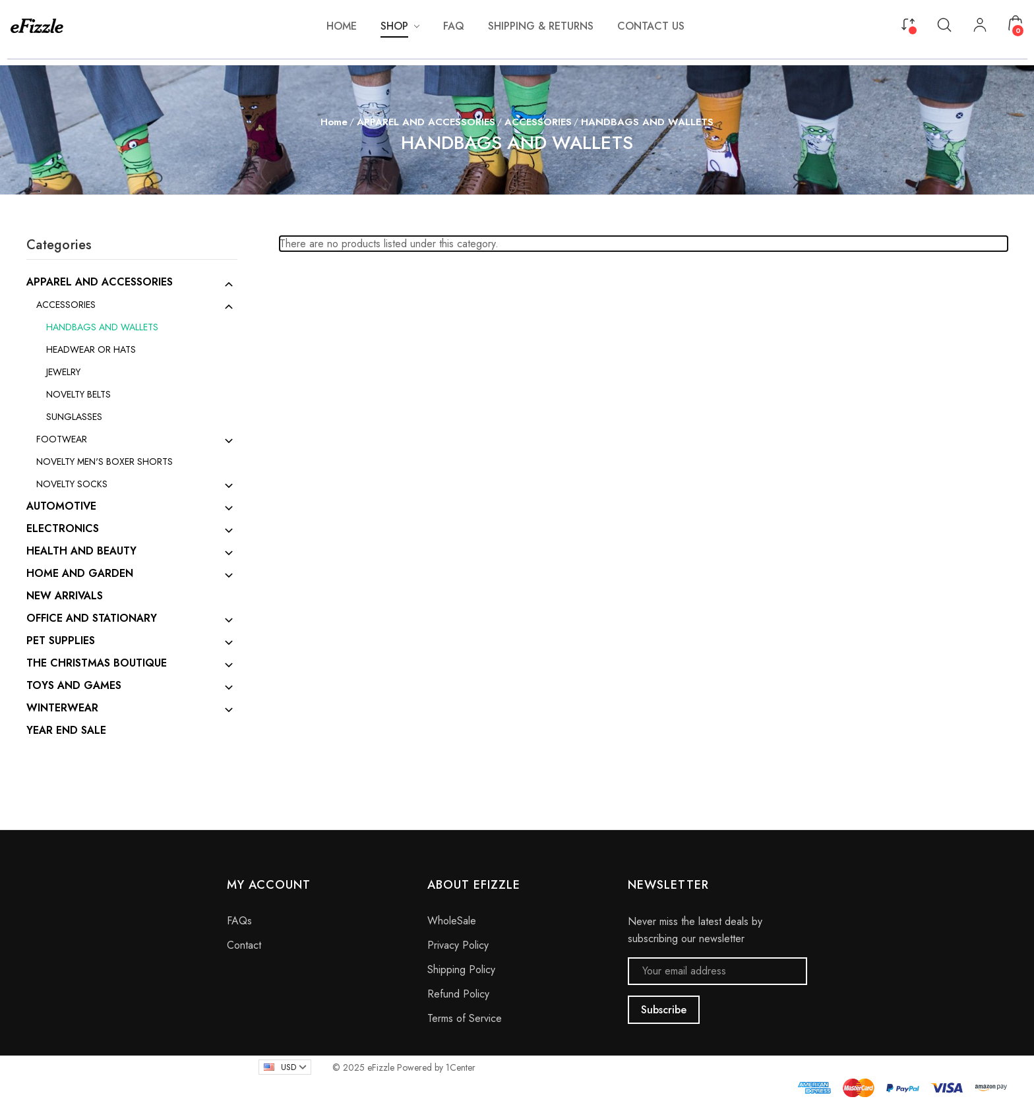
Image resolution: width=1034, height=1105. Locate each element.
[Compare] (908, 23)
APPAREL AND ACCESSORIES (99, 282)
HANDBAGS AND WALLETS (102, 327)
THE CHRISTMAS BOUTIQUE (96, 663)
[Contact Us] (650, 26)
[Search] (944, 24)
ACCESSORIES (66, 304)
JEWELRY (63, 371)
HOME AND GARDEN (79, 573)
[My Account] (980, 26)
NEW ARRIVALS (64, 596)
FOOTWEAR (61, 439)
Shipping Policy (461, 969)
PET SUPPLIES (60, 640)
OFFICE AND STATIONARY (91, 618)
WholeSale (451, 920)
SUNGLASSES (74, 416)
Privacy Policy (458, 945)
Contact (244, 945)
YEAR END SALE (66, 730)
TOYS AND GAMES (73, 685)
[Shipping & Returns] (540, 26)
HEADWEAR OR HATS (91, 349)
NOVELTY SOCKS (71, 484)
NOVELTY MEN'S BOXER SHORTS (104, 461)
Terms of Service (464, 1018)
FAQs (239, 920)
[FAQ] (453, 26)
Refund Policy (458, 993)
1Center (460, 1067)
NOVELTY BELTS (78, 394)
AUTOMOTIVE (61, 506)
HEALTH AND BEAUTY (81, 551)
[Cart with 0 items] (1015, 23)
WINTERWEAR (62, 708)
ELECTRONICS (62, 528)
